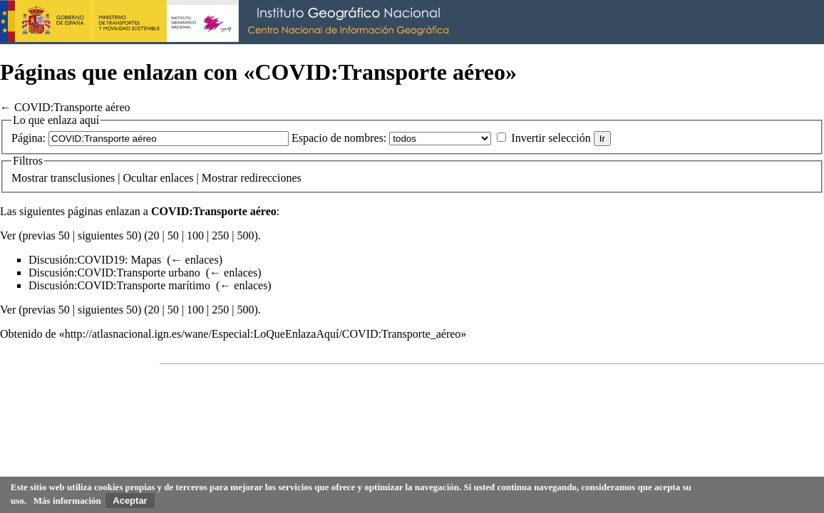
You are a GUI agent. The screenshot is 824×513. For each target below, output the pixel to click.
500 (245, 235)
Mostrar (29, 178)
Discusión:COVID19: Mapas (95, 260)
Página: (28, 138)
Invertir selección (551, 138)
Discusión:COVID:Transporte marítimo (119, 285)
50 (173, 235)
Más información (67, 500)
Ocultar (140, 178)
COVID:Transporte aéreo (72, 107)
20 (154, 235)
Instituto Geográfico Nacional (228, 22)
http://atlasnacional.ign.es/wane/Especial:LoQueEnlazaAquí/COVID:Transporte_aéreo (263, 334)
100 (195, 235)
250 (220, 235)
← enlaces (195, 260)
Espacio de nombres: (339, 138)
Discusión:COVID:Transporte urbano (114, 272)
